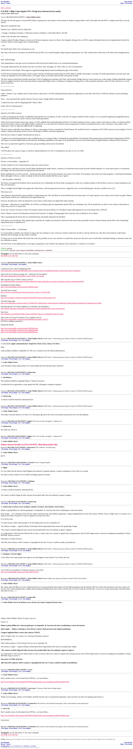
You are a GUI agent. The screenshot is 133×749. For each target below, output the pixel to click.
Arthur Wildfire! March (35, 262)
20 (1, 726)
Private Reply (13, 264)
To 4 (19, 408)
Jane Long (31, 688)
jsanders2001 (32, 597)
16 (1, 597)
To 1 (19, 340)
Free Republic (5, 1)
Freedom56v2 (32, 703)
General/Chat (128, 1)
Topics (122, 3)
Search (8, 3)
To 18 (20, 728)
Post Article (128, 3)
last (16, 256)
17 (1, 669)
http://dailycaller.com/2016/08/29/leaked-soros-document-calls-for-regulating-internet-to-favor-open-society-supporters (40, 271)
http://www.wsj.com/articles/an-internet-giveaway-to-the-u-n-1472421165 (25, 292)
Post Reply (5, 264)
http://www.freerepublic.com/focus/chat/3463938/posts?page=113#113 (24, 319)
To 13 (20, 599)
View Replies (22, 264)
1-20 (5, 256)
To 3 (19, 392)
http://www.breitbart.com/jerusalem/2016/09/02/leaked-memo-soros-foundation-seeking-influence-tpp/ (35, 682)
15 (1, 578)
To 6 (19, 503)
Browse (3, 3)
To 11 (20, 565)
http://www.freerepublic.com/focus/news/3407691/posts (19, 328)
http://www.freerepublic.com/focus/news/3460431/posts (19, 287)
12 (1, 501)
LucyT (30, 669)
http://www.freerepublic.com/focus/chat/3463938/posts (19, 332)
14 (1, 564)
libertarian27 (31, 447)
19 (1, 703)
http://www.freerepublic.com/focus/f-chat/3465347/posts (20, 572)
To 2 (19, 359)
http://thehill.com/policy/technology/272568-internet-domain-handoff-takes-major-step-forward (33, 308)
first (2, 256)
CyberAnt (31, 462)
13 (1, 549)
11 (1, 481)
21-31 (10, 256)
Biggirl (30, 421)
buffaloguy (31, 481)
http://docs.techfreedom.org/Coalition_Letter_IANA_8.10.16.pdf (22, 276)
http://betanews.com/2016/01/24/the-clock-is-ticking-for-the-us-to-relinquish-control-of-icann (32, 314)
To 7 (19, 483)
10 (1, 462)
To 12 (20, 550)
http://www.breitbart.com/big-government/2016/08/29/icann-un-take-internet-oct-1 (28, 298)
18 (1, 688)
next (13, 256)
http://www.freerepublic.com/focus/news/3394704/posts (19, 330)
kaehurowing (31, 372)
